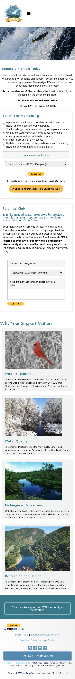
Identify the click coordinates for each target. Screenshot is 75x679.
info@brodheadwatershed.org (16, 663)
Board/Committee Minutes (45, 634)
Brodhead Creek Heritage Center (37, 640)
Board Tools (21, 634)
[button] (29, 13)
